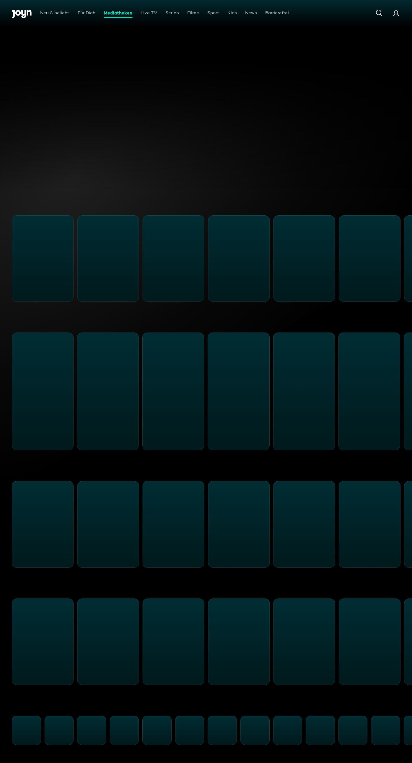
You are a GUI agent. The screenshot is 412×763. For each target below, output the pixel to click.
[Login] (396, 13)
